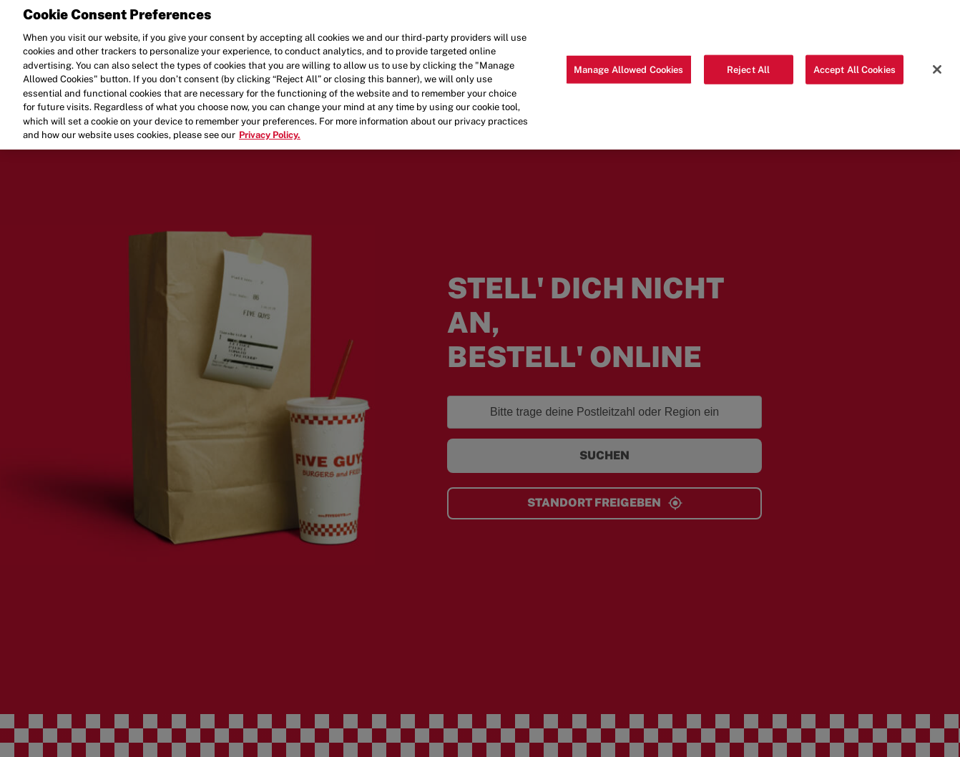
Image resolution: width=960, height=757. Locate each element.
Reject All (748, 62)
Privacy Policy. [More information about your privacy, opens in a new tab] (269, 128)
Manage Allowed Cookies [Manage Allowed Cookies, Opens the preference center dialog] (629, 62)
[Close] (937, 62)
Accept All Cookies (854, 62)
